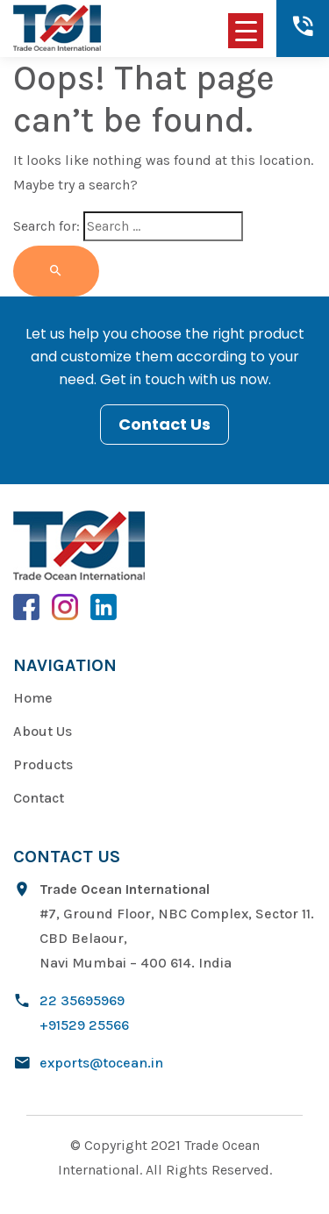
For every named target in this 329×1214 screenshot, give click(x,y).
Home (33, 697)
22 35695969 (82, 1000)
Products (43, 764)
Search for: (46, 226)
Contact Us (164, 424)
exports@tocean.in (101, 1062)
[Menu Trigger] (245, 30)
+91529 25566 (84, 1025)
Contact (38, 797)
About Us (42, 731)
